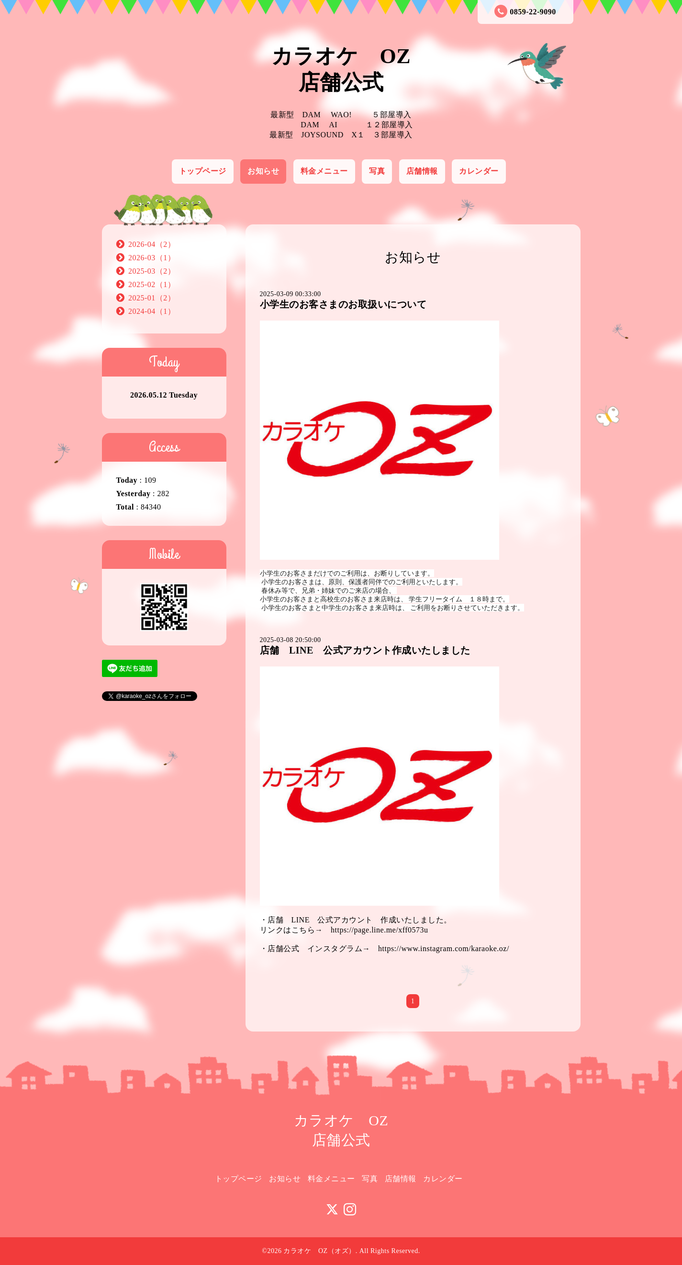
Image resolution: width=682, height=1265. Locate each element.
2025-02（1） (151, 284)
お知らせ (263, 171)
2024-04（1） (151, 311)
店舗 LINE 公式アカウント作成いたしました (365, 650)
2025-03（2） (151, 271)
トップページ (202, 171)
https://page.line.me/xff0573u (379, 930)
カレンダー (479, 171)
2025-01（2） (151, 298)
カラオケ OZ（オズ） (319, 1250)
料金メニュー (324, 171)
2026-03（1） (151, 258)
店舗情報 (422, 171)
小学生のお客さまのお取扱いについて (343, 304)
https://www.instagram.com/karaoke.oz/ (443, 948)
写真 (377, 171)
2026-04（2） (151, 244)
